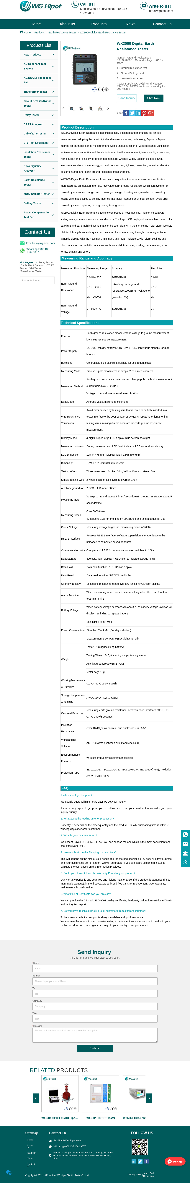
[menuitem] (99, 24)
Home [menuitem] (35, 24)
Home (27, 32)
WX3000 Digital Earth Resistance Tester (103, 32)
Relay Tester (45, 262)
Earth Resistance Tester (62, 32)
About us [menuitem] (67, 24)
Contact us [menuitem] (162, 24)
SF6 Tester (35, 268)
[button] (99, 24)
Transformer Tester (31, 271)
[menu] (99, 24)
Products (39, 32)
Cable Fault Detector (32, 265)
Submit (95, 1048)
